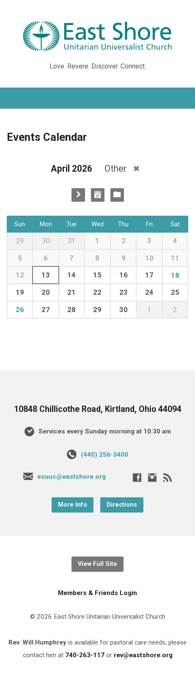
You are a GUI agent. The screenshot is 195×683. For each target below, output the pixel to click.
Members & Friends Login (97, 593)
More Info (72, 504)
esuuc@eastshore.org (71, 476)
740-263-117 (84, 655)
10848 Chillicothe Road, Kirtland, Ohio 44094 (97, 409)
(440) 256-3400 (104, 454)
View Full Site (97, 564)
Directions (122, 504)
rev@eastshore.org (143, 655)
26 (20, 309)
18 (175, 275)
